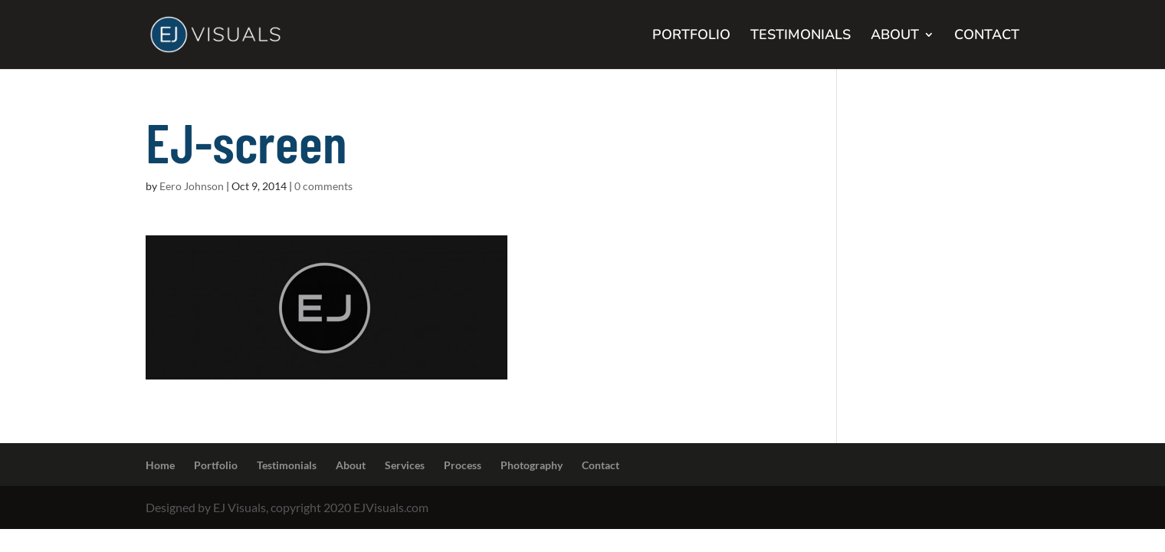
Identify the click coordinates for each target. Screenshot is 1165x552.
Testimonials (287, 465)
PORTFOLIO (691, 36)
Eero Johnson (191, 185)
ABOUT (895, 36)
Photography (531, 465)
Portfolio (216, 465)
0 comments (323, 185)
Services (405, 465)
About (351, 465)
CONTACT (986, 36)
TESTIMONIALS (800, 36)
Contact (600, 465)
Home (160, 465)
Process (462, 465)
